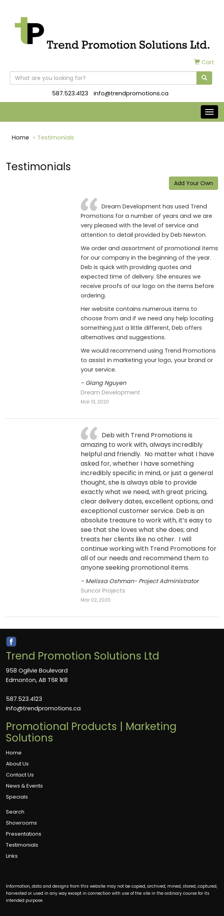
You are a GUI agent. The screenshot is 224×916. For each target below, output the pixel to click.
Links (12, 856)
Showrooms (21, 823)
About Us (17, 763)
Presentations (23, 834)
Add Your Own (193, 183)
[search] (204, 78)
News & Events (24, 786)
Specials (17, 797)
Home (20, 137)
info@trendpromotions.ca (131, 93)
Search (15, 812)
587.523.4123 (70, 93)
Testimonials (22, 845)
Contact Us (20, 775)
